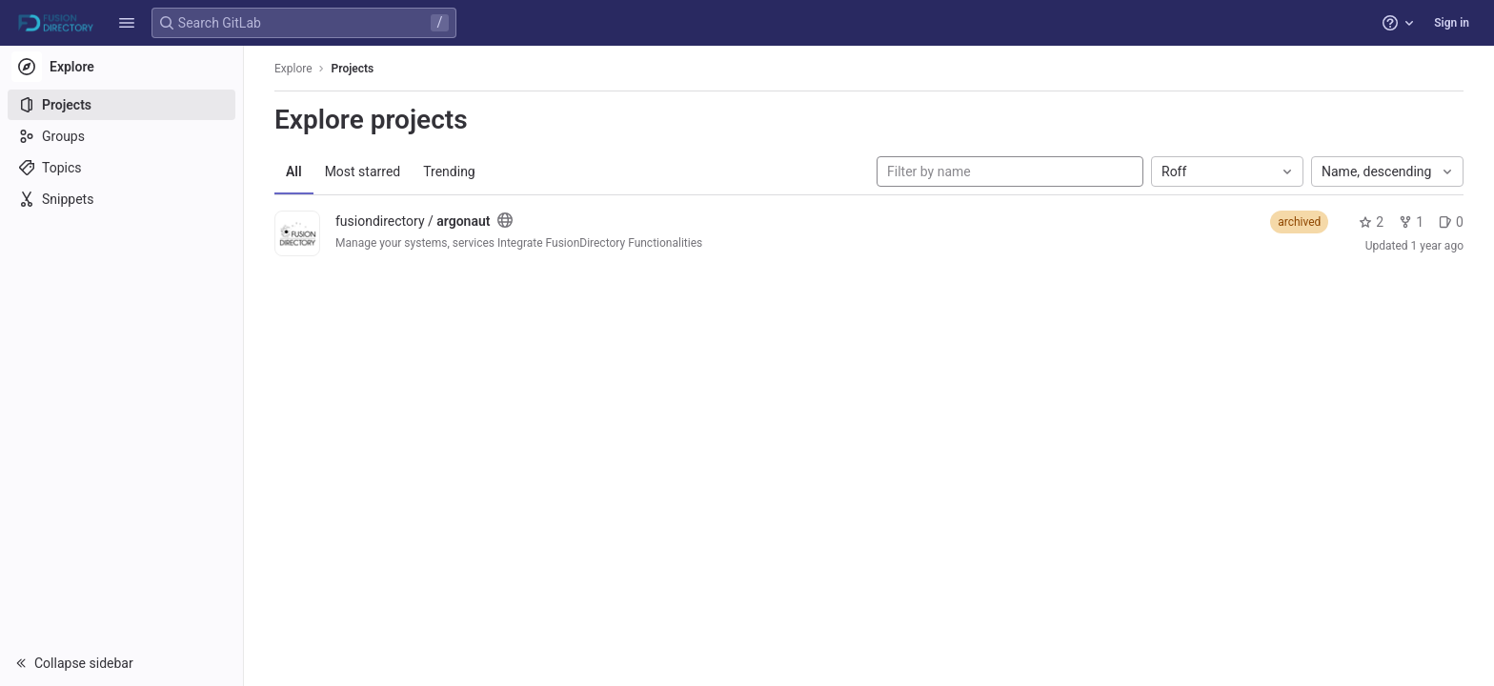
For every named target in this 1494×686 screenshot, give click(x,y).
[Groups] (121, 136)
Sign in (1451, 23)
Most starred (363, 171)
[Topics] (121, 167)
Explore (293, 68)
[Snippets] (121, 199)
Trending (449, 171)
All (294, 171)
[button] (126, 23)
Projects (353, 68)
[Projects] (121, 105)
